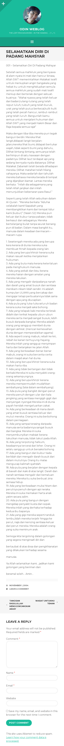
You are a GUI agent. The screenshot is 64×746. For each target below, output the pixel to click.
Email (10, 685)
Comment (13, 638)
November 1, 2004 (18, 585)
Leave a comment (19, 589)
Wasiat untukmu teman (46, 602)
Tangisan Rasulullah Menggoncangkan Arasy (18, 605)
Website (11, 698)
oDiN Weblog (32, 29)
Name (10, 672)
